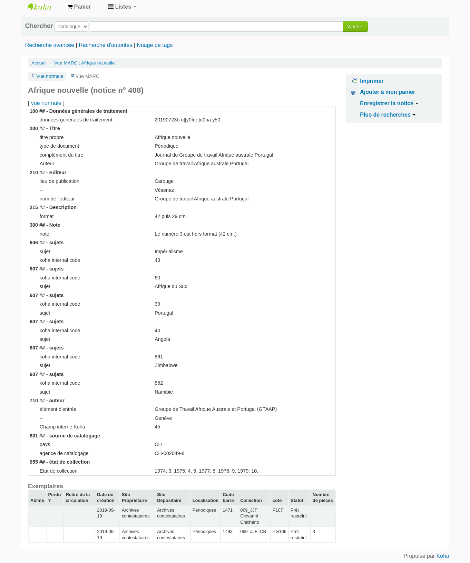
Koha (443, 556)
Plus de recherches (387, 115)
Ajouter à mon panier (387, 92)
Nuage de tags (155, 45)
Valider (355, 26)
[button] (79, 7)
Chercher (39, 25)
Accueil (39, 63)
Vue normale (49, 76)
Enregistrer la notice (389, 103)
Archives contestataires (45, 7)
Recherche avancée (49, 45)
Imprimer (371, 81)
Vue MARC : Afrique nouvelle (84, 63)
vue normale (46, 103)
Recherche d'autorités (105, 45)
